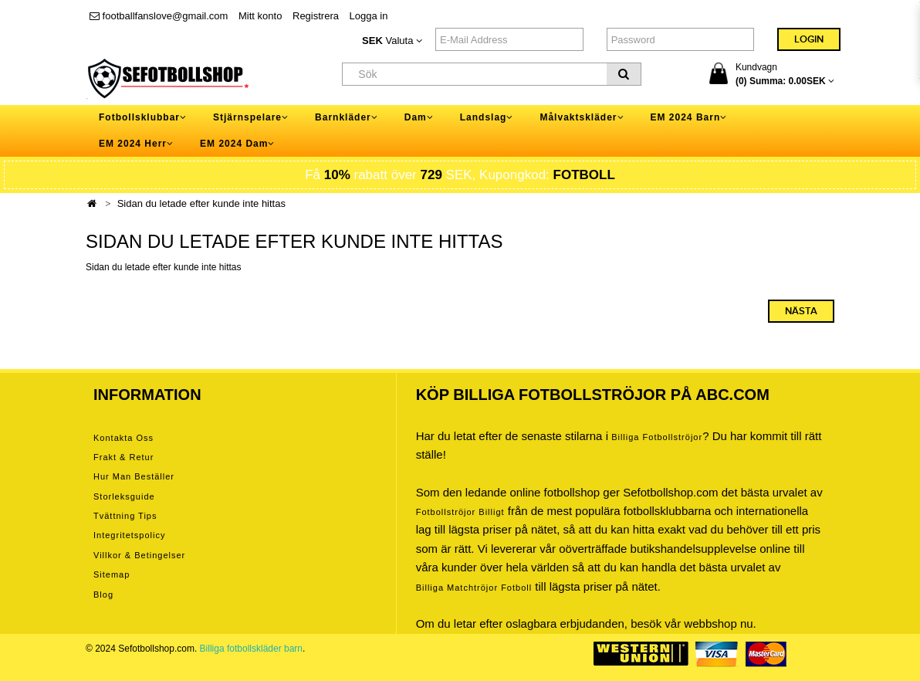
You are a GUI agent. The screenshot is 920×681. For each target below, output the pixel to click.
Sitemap (111, 574)
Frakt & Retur (123, 457)
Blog (103, 594)
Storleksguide (124, 496)
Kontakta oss (123, 437)
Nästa (801, 311)
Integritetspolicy (129, 535)
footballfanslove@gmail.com (159, 16)
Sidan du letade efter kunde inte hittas (201, 203)
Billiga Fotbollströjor (656, 437)
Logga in (369, 16)
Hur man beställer (133, 476)
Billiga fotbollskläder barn (251, 648)
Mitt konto (260, 16)
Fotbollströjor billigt (460, 512)
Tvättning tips (125, 515)
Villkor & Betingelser (139, 555)
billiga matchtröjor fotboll (474, 587)
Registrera (316, 16)
